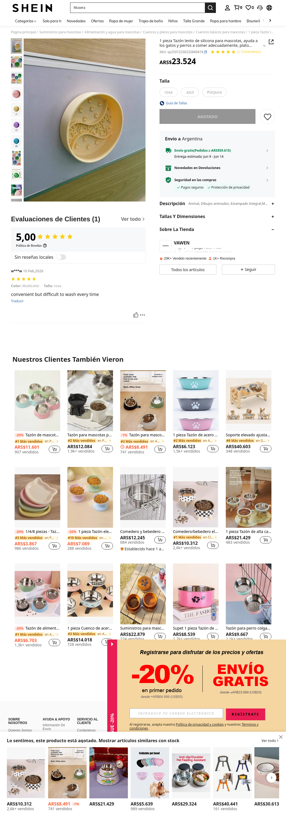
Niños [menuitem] (173, 21)
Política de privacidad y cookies (200, 724)
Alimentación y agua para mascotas (112, 32)
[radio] (169, 92)
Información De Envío (54, 727)
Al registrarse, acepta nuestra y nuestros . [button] (194, 726)
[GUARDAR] (267, 116)
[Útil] (136, 315)
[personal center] (227, 7)
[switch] (61, 257)
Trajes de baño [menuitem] (151, 21)
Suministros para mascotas (60, 32)
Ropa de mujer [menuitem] (121, 21)
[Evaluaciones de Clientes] (78, 219)
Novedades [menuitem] (76, 21)
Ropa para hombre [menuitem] (225, 21)
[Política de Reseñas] (31, 245)
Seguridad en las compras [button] (195, 180)
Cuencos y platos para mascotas (168, 32)
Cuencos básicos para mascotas (220, 32)
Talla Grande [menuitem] (194, 21)
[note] (143, 549)
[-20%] (19, 435)
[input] (176, 713)
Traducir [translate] (17, 301)
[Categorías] (26, 20)
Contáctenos (86, 730)
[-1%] (124, 435)
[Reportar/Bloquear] (142, 315)
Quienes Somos (20, 730)
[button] (137, 7)
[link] (237, 7)
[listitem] (37, 414)
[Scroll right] (270, 20)
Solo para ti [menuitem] (52, 21)
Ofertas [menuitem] (97, 21)
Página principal (23, 32)
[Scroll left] (263, 20)
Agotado (207, 116)
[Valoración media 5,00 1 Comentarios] (235, 52)
